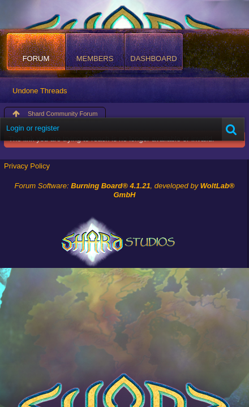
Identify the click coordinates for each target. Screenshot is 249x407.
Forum (36, 58)
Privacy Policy (27, 166)
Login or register (32, 128)
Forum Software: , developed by (125, 190)
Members (95, 58)
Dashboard (153, 58)
